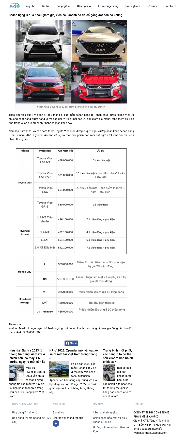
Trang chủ (29, 6)
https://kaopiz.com (156, 432)
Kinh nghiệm (132, 6)
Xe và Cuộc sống (108, 6)
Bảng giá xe (63, 6)
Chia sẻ (71, 343)
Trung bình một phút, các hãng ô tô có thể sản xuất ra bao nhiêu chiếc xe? (118, 356)
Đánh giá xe (84, 6)
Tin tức (46, 6)
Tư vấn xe (152, 6)
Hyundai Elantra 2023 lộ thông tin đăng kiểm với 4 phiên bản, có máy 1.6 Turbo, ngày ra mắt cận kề (27, 356)
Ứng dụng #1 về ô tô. (25, 412)
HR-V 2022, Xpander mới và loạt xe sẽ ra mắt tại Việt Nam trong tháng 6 (73, 354)
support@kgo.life (152, 428)
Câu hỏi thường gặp (105, 412)
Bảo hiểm (170, 6)
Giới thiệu (58, 412)
